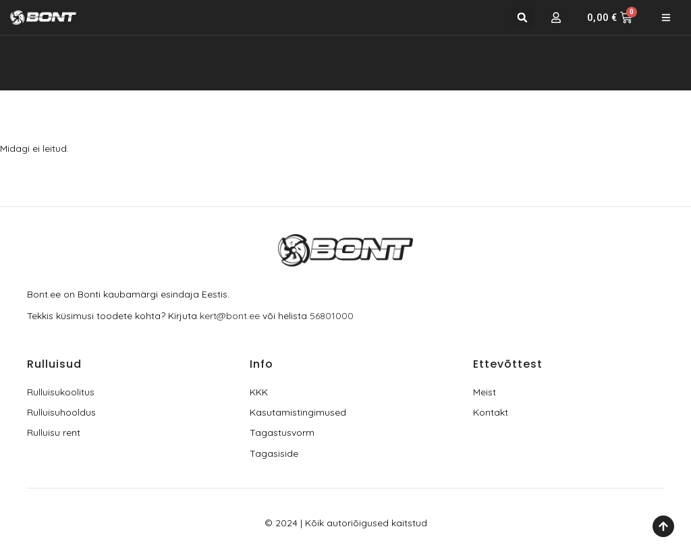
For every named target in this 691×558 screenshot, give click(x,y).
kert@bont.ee (230, 316)
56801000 (332, 316)
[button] (523, 18)
